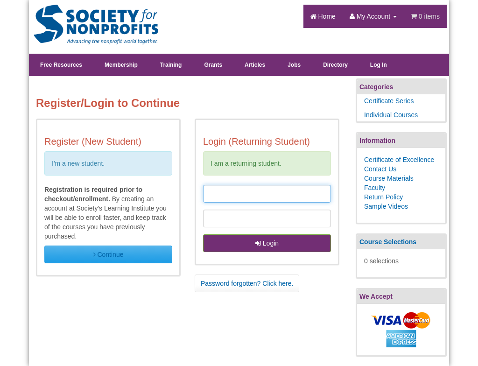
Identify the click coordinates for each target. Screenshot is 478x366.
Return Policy (383, 197)
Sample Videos (386, 206)
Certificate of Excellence (399, 159)
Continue (108, 254)
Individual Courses (391, 115)
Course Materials (389, 178)
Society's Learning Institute (91, 16)
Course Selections (387, 242)
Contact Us (380, 169)
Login (267, 243)
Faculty (374, 187)
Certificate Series (389, 101)
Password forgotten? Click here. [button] (247, 283)
